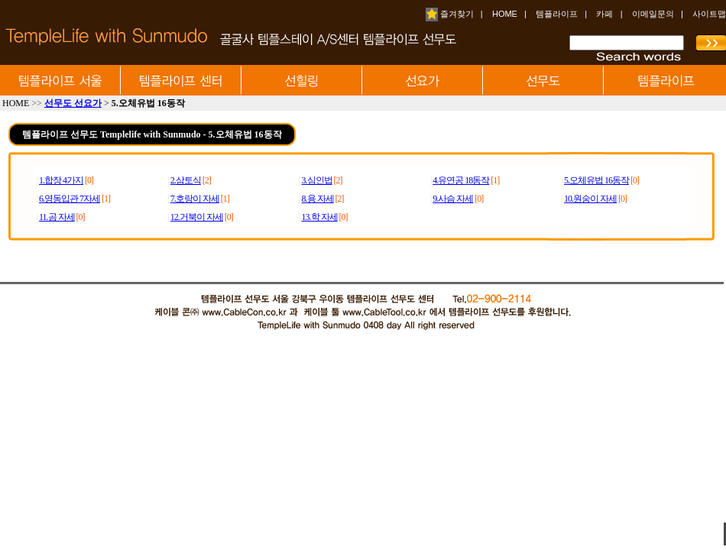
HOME (504, 13)
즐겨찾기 (450, 13)
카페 (604, 13)
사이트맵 (709, 13)
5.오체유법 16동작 (596, 180)
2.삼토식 (185, 180)
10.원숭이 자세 (590, 198)
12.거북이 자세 (196, 217)
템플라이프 (557, 13)
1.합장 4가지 (61, 180)
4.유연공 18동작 (461, 180)
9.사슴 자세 (453, 198)
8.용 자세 (318, 198)
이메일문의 (653, 13)
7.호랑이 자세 (194, 198)
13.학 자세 (320, 217)
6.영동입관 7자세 (69, 198)
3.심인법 (317, 180)
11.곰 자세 (57, 217)
